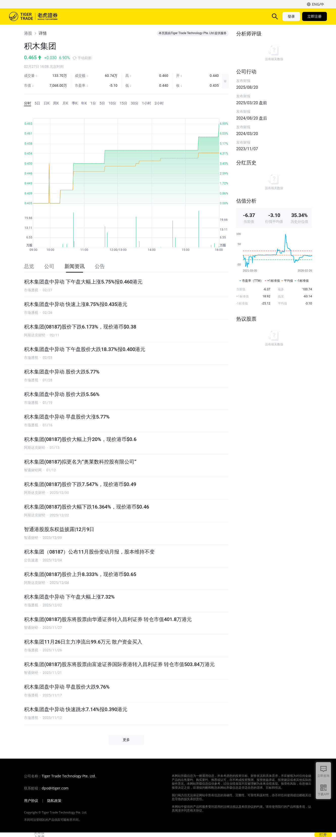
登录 (291, 16)
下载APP (323, 794)
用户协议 (31, 800)
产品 (98, 16)
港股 (28, 33)
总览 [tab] (29, 266)
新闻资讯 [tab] (74, 266)
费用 (152, 16)
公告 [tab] (100, 266)
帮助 (184, 16)
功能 (114, 16)
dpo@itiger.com (55, 788)
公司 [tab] (49, 266)
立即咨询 (323, 776)
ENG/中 (318, 4)
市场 (82, 16)
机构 (200, 16)
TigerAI (132, 16)
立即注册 (314, 16)
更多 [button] (126, 739)
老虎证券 (37, 16)
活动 (168, 16)
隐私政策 (54, 800)
